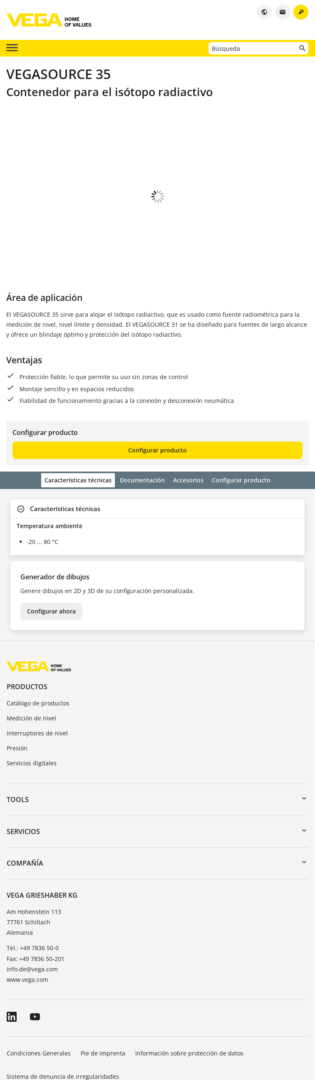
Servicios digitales (32, 717)
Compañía (25, 817)
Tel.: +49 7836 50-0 (33, 902)
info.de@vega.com (32, 923)
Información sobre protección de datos (189, 1007)
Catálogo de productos (38, 657)
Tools (18, 753)
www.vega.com (27, 933)
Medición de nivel (31, 672)
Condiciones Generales (39, 1007)
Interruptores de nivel (37, 687)
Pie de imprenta (103, 1007)
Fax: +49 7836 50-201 (35, 912)
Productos (27, 640)
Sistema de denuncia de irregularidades (63, 1030)
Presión (17, 702)
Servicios (23, 785)
